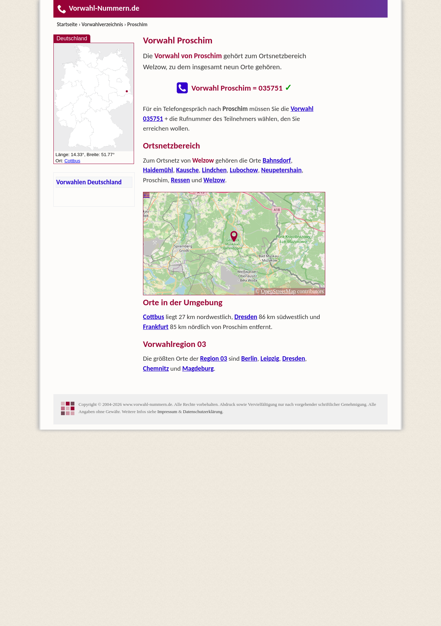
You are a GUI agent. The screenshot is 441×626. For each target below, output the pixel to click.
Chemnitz (156, 368)
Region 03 (213, 358)
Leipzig (269, 358)
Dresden (245, 317)
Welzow (214, 180)
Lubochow (244, 170)
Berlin (249, 358)
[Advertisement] (360, 137)
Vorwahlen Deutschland (89, 182)
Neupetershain (281, 170)
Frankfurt (155, 327)
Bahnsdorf (277, 160)
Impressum (167, 411)
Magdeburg (198, 368)
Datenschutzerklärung (202, 411)
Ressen (180, 180)
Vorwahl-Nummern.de (98, 8)
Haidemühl (158, 170)
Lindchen (214, 170)
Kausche (187, 170)
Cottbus (153, 317)
